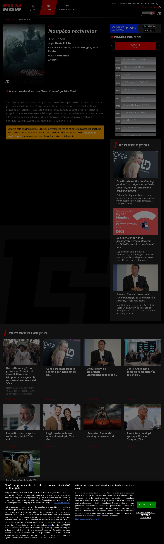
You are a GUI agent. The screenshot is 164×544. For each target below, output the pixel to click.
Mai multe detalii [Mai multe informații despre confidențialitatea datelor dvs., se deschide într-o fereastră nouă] (62, 503)
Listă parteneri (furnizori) (87, 519)
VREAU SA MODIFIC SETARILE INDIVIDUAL (145, 515)
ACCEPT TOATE (146, 504)
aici (49, 525)
